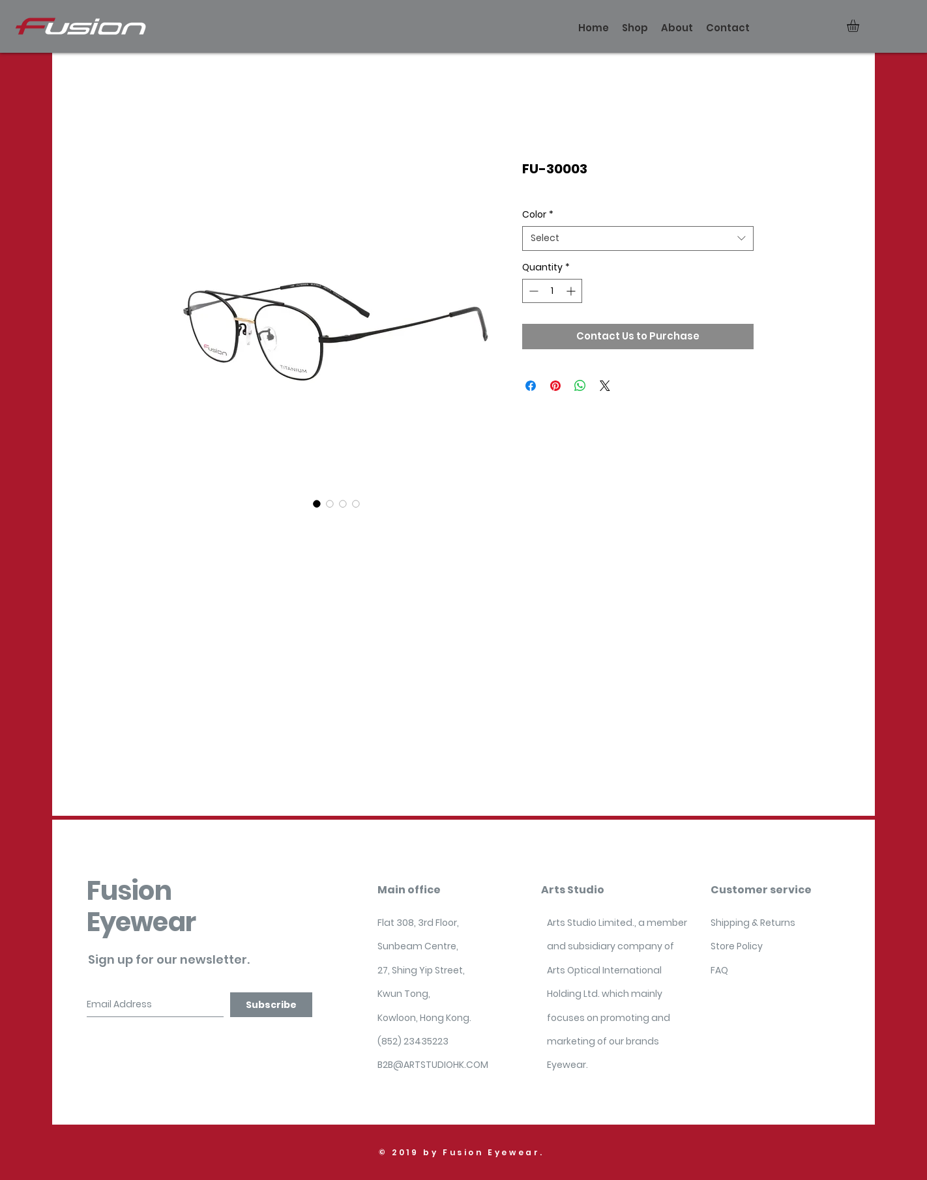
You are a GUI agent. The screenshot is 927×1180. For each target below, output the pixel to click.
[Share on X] (605, 386)
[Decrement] (532, 291)
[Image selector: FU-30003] (316, 503)
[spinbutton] (552, 291)
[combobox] (638, 238)
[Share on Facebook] (530, 386)
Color (537, 215)
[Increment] (572, 291)
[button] (860, 26)
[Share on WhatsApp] (580, 386)
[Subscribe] (271, 1004)
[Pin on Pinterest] (555, 386)
